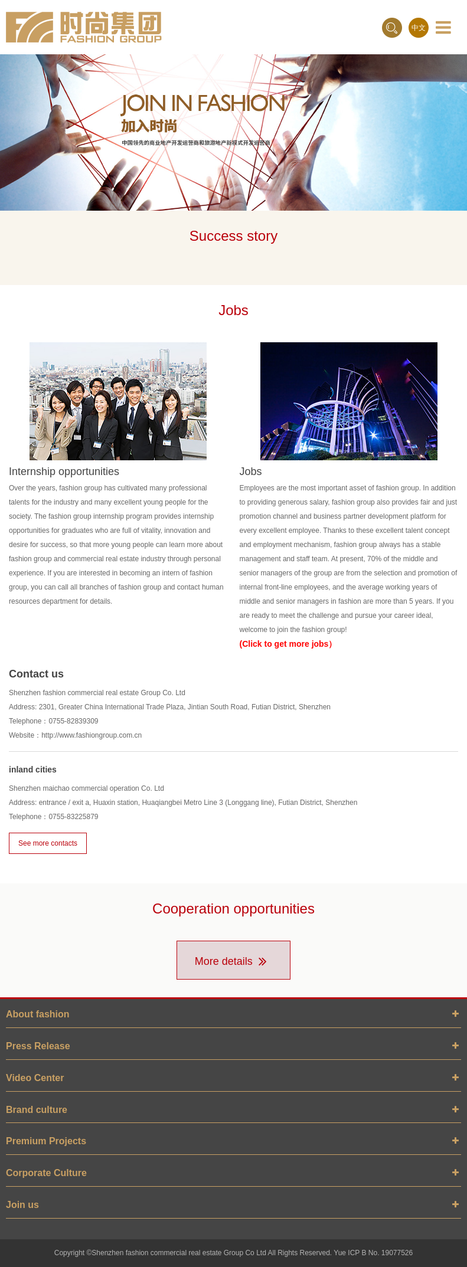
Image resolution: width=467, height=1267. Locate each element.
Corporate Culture (46, 1173)
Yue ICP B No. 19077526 (373, 1253)
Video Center (35, 1078)
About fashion (38, 1014)
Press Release (38, 1046)
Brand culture (36, 1110)
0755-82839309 (73, 721)
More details (234, 961)
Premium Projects (46, 1141)
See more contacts (47, 843)
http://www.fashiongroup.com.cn (91, 735)
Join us (22, 1205)
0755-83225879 (73, 817)
